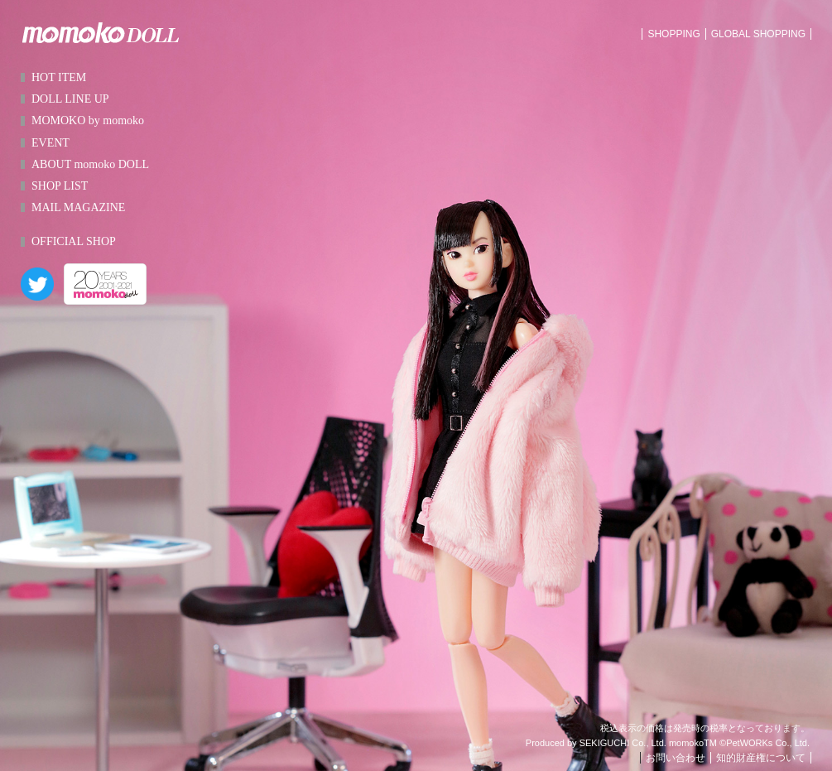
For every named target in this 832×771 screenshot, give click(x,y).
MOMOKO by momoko (87, 120)
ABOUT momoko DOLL (90, 164)
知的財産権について (761, 758)
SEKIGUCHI (605, 743)
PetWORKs (749, 743)
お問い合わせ (675, 758)
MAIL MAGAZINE (78, 207)
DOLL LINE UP (70, 99)
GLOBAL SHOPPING (758, 34)
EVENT (50, 143)
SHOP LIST (59, 186)
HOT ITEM (58, 77)
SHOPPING (673, 34)
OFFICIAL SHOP (73, 241)
